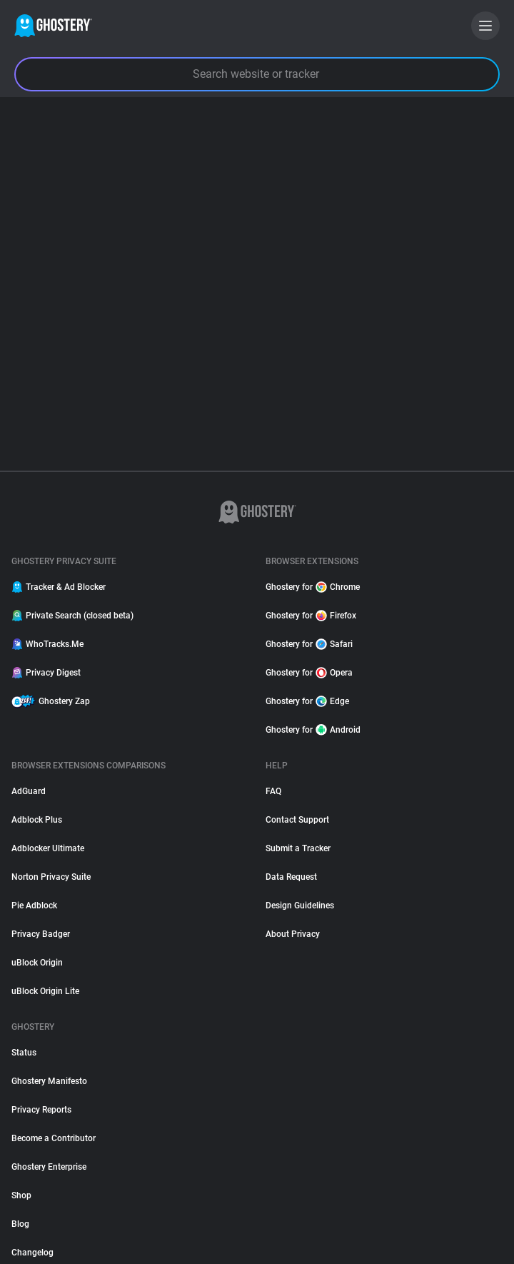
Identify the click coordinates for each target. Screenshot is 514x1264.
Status (23, 1053)
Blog (20, 1224)
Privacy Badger (40, 934)
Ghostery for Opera (309, 672)
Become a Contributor (53, 1138)
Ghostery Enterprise (48, 1167)
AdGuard (28, 791)
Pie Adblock (34, 906)
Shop (21, 1195)
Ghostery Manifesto (49, 1081)
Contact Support (297, 820)
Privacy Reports (41, 1110)
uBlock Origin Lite (45, 991)
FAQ (273, 791)
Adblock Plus (36, 820)
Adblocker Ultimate (47, 848)
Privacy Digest (46, 672)
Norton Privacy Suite (51, 877)
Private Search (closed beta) (72, 615)
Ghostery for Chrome (313, 587)
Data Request (291, 877)
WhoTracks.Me (47, 644)
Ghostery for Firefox (311, 615)
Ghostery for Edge (307, 701)
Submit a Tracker (298, 848)
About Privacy (293, 934)
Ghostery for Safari (309, 644)
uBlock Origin (37, 963)
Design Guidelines (300, 906)
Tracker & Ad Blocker (58, 587)
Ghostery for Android (313, 730)
